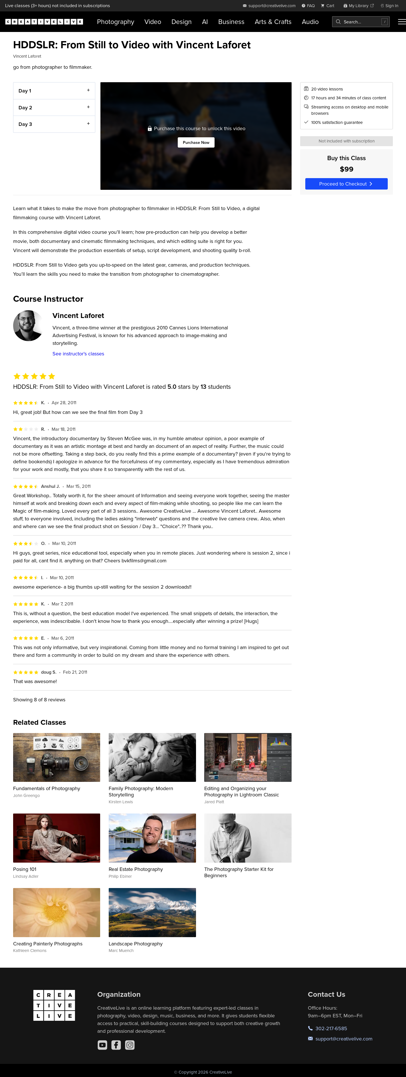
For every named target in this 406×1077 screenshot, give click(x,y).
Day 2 (25, 107)
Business (231, 21)
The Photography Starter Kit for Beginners (239, 872)
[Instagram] (130, 1045)
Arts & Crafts (273, 21)
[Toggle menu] (402, 22)
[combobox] (360, 22)
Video (152, 21)
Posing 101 (24, 869)
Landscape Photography (136, 943)
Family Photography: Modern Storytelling (141, 791)
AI (205, 21)
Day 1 (25, 90)
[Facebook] (116, 1045)
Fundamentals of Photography (46, 788)
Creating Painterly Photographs (47, 943)
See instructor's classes (78, 353)
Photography (115, 21)
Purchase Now (196, 142)
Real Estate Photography (136, 869)
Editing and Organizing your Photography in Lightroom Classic (241, 791)
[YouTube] (102, 1045)
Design (181, 21)
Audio (310, 21)
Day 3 (25, 124)
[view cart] (329, 5)
